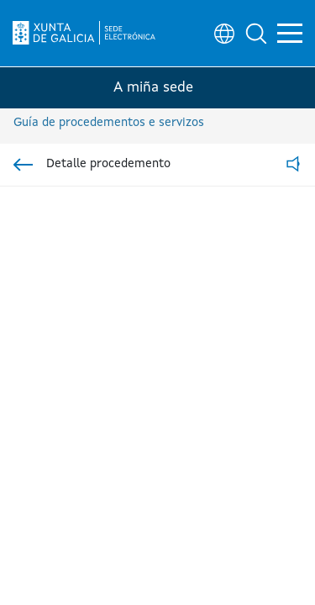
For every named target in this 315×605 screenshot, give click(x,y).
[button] (256, 33)
